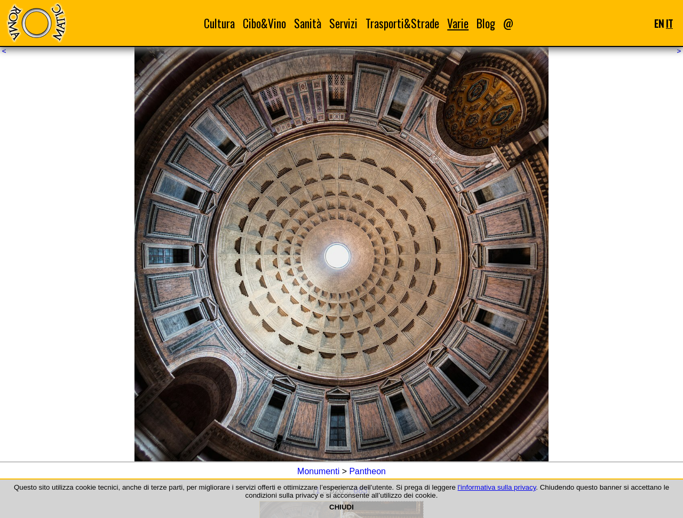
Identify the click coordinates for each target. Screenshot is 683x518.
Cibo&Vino (264, 23)
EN (659, 23)
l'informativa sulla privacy (497, 487)
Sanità (307, 23)
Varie (457, 23)
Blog (485, 23)
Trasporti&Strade (402, 23)
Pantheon (367, 471)
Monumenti (318, 471)
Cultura (219, 23)
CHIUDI (341, 507)
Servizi (343, 23)
